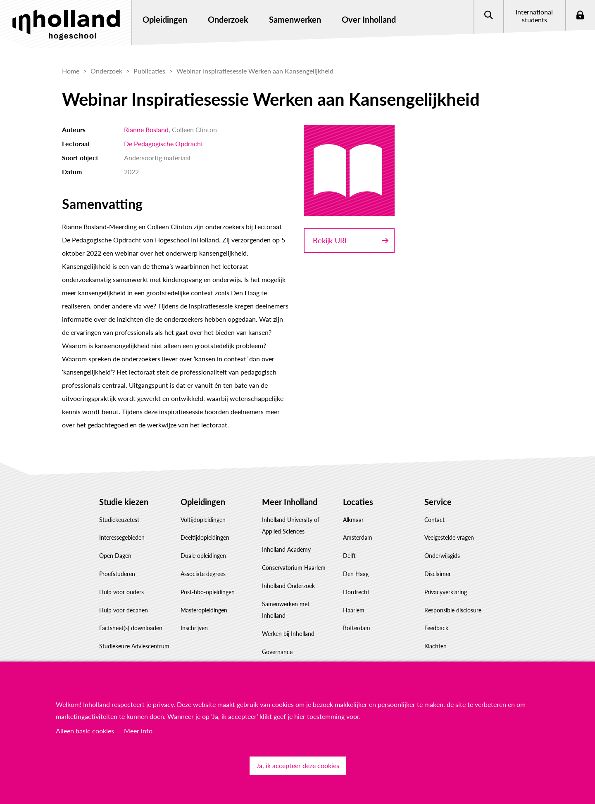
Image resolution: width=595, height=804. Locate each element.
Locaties (358, 502)
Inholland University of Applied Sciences (290, 525)
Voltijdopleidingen (203, 519)
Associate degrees (203, 573)
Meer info (138, 731)
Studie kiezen (123, 502)
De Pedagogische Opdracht (163, 143)
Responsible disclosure (452, 610)
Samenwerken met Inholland (285, 609)
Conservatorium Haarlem (294, 567)
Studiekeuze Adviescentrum (134, 646)
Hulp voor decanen (123, 610)
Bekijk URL (330, 240)
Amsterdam (357, 537)
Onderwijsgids (442, 555)
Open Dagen (115, 555)
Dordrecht (356, 591)
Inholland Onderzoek (288, 585)
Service (438, 502)
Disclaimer (437, 573)
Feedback (436, 627)
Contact (434, 519)
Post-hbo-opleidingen (208, 591)
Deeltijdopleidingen (205, 537)
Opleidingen (203, 502)
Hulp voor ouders (121, 591)
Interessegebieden (122, 537)
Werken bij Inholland (288, 633)
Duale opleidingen (203, 555)
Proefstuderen (117, 573)
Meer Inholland (289, 502)
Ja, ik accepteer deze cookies (297, 765)
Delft (349, 555)
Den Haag (356, 573)
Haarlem (353, 610)
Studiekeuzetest (119, 519)
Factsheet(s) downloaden (130, 627)
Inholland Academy (286, 549)
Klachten (435, 646)
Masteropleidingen (204, 610)
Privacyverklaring (445, 591)
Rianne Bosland (146, 129)
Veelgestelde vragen (449, 537)
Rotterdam (356, 627)
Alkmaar (353, 519)
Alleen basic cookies (85, 731)
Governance (277, 651)
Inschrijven (194, 627)
